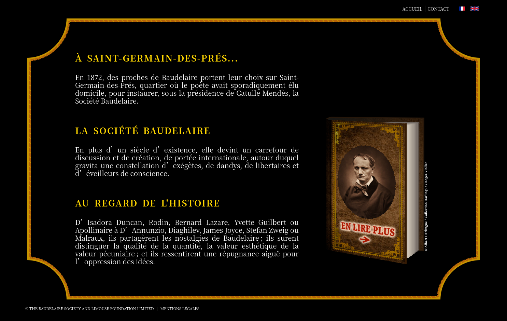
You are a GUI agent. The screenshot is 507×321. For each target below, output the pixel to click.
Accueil (413, 8)
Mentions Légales (179, 308)
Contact (438, 8)
